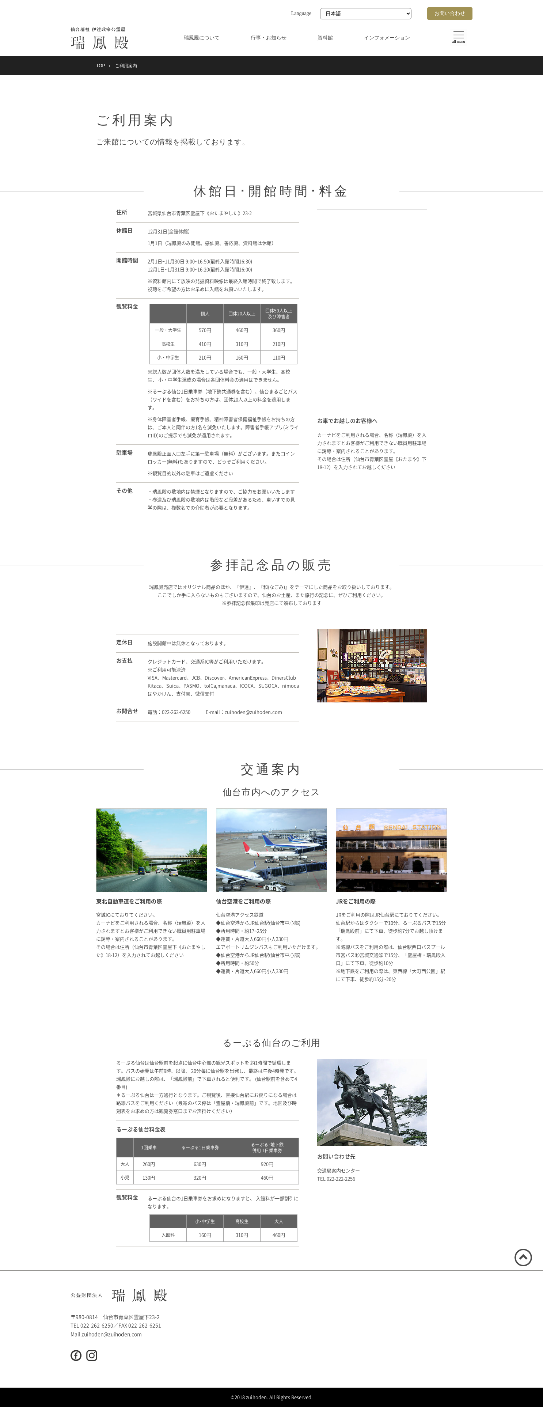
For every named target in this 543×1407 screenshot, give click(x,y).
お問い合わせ (449, 13)
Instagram (91, 1355)
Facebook (76, 1355)
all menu (457, 44)
